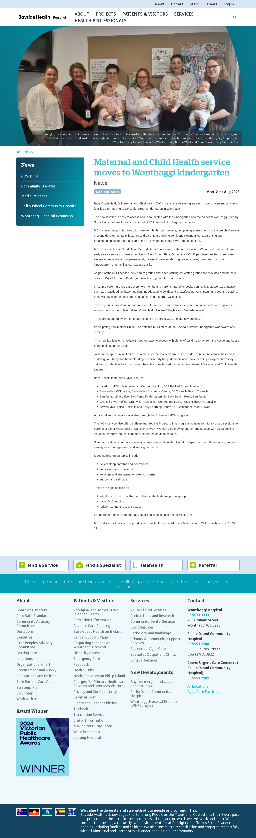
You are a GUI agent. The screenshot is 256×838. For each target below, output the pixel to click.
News (159, 4)
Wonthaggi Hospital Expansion (47, 215)
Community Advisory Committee (33, 623)
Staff (194, 4)
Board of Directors (31, 610)
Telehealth (82, 708)
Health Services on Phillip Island (99, 676)
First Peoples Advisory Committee (34, 645)
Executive (24, 637)
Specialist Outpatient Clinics (153, 654)
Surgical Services (144, 660)
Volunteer (24, 693)
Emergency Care (86, 658)
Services (184, 14)
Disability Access (87, 653)
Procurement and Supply (36, 670)
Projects (106, 14)
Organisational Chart (33, 664)
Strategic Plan (27, 687)
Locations (24, 658)
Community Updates (38, 186)
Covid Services (142, 627)
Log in (229, 4)
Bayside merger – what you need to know (152, 683)
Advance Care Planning (91, 625)
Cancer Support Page (90, 637)
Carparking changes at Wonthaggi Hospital (91, 645)
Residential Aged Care (148, 648)
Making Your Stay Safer (92, 726)
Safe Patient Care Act (34, 681)
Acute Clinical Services (148, 610)
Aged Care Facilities (203, 691)
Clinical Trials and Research (152, 615)
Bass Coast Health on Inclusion (99, 631)
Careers (210, 4)
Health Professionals (100, 20)
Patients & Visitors (145, 14)
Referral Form (84, 697)
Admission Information (92, 620)
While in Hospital (87, 731)
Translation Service (89, 714)
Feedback (81, 664)
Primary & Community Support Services (155, 641)
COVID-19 (29, 176)
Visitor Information (89, 720)
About (82, 14)
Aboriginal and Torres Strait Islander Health (95, 612)
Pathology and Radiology (150, 633)
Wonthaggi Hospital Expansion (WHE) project (155, 703)
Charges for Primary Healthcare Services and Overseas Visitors (99, 683)
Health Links (83, 670)
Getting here (26, 653)
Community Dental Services (153, 621)
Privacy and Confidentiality (95, 691)
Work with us (27, 699)
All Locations (197, 686)
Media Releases (107, 192)
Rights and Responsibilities (95, 703)
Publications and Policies (36, 676)
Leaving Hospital (87, 737)
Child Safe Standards (33, 615)
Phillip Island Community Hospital (49, 205)
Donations (25, 631)
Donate (177, 4)
